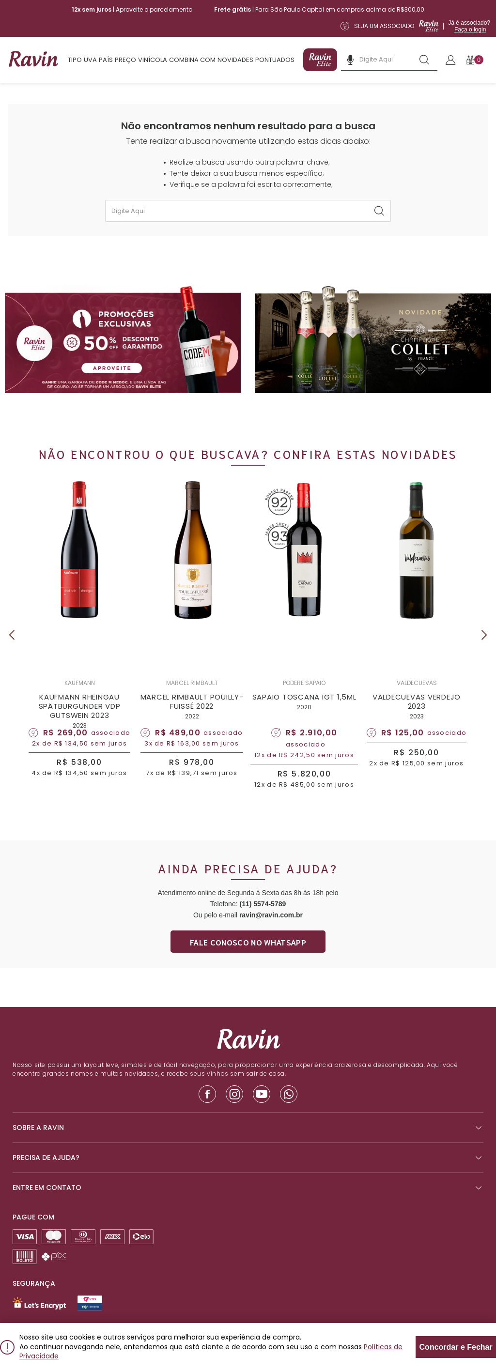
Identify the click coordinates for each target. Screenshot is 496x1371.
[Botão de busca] (424, 59)
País (106, 59)
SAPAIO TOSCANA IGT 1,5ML (304, 696)
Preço (125, 59)
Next (484, 635)
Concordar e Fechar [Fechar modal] (456, 1347)
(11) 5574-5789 (262, 904)
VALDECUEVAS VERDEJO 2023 (416, 701)
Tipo (75, 59)
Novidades (235, 59)
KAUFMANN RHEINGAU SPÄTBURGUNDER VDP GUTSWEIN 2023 (80, 706)
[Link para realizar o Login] (450, 60)
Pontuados (274, 59)
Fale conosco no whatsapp (248, 942)
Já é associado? (469, 26)
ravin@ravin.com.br (271, 915)
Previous (11, 635)
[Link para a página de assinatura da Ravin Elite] (415, 26)
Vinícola (152, 59)
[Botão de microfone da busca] (350, 59)
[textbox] (248, 210)
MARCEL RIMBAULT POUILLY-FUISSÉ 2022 (192, 701)
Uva (90, 59)
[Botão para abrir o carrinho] (475, 60)
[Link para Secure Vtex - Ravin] (90, 1302)
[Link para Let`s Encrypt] (39, 1303)
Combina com (192, 59)
